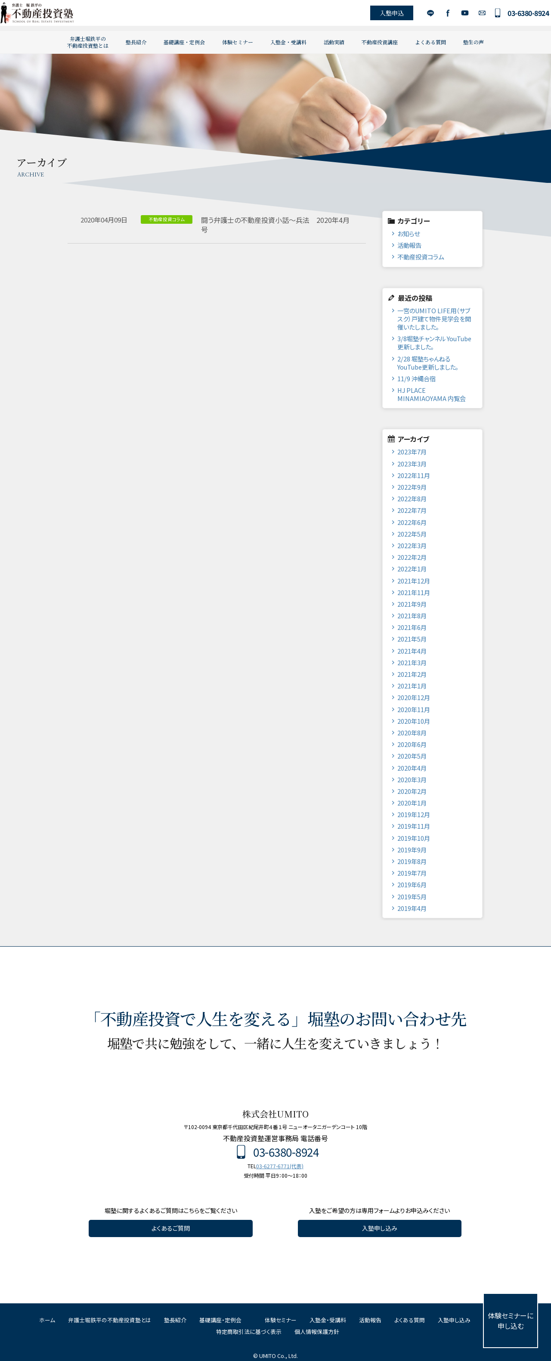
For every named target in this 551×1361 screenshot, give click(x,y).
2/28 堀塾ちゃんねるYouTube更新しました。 (427, 363)
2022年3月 (412, 545)
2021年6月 (412, 627)
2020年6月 (412, 744)
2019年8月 (412, 861)
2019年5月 (412, 896)
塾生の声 (473, 42)
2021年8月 (412, 615)
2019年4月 (412, 908)
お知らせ (408, 233)
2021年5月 (412, 639)
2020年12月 (413, 697)
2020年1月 (412, 803)
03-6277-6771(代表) (279, 1166)
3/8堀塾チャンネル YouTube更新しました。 (434, 342)
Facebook (436, 15)
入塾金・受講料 (288, 42)
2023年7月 (412, 451)
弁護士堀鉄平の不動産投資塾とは (87, 42)
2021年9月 (412, 604)
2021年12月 (413, 581)
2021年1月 (412, 686)
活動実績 (334, 42)
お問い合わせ (470, 15)
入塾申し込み (379, 1228)
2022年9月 (412, 487)
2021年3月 (412, 662)
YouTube (453, 15)
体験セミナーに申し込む (510, 1320)
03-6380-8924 (517, 15)
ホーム (47, 1320)
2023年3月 (412, 464)
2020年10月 (413, 721)
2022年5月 (412, 534)
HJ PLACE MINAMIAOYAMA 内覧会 (431, 394)
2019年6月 (412, 884)
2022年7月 (412, 510)
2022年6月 (412, 522)
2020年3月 (412, 779)
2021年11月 (413, 592)
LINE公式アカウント (419, 15)
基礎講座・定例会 (184, 42)
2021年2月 (412, 674)
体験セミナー (237, 42)
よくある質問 (430, 42)
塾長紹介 (136, 42)
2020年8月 (412, 732)
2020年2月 (412, 791)
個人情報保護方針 (316, 1331)
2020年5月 (412, 756)
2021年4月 (412, 651)
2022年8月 (412, 498)
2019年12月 (413, 814)
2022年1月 (412, 569)
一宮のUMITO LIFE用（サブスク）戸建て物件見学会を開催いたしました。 (434, 318)
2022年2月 (412, 557)
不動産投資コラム (420, 257)
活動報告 (409, 245)
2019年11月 (413, 826)
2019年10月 (413, 838)
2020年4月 (412, 768)
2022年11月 (413, 475)
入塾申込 (380, 15)
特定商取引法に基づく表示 (249, 1331)
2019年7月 (412, 873)
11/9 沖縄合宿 (416, 378)
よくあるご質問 (171, 1228)
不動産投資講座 (380, 42)
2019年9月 (412, 850)
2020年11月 (413, 709)
